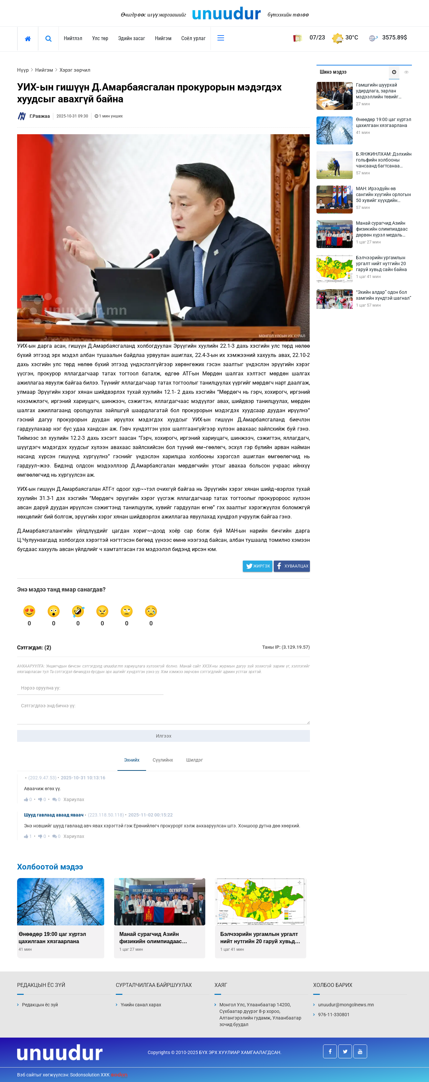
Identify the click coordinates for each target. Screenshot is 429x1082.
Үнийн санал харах (141, 1004)
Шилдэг (194, 760)
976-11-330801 (334, 1014)
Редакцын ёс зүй (40, 1004)
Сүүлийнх (163, 760)
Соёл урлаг (193, 38)
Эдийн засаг (131, 38)
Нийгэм (163, 38)
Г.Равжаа (40, 116)
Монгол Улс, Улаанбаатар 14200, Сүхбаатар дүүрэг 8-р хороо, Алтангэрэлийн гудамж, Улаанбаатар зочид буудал (260, 1014)
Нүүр (23, 70)
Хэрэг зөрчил (75, 70)
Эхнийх (131, 760)
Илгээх (163, 736)
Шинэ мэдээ (333, 72)
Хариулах (73, 799)
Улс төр (100, 38)
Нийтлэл (73, 38)
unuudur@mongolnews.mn (346, 1004)
